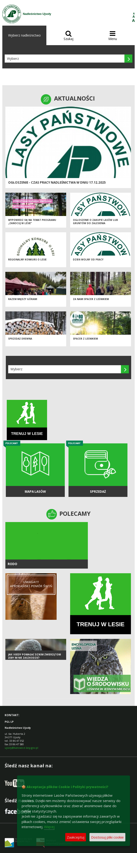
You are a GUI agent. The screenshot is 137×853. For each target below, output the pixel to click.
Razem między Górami (22, 299)
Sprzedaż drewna (20, 338)
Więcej (49, 826)
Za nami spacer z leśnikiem (91, 299)
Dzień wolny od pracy (88, 259)
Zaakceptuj (75, 837)
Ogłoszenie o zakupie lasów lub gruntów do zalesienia (95, 221)
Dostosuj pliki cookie (107, 837)
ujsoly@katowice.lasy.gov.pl (21, 747)
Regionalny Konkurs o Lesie (27, 259)
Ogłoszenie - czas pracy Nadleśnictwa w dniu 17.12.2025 (57, 182)
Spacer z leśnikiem (85, 338)
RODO (12, 564)
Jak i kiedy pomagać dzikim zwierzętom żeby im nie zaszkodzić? (34, 656)
